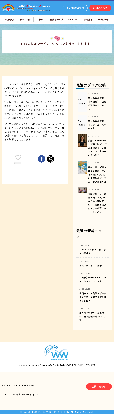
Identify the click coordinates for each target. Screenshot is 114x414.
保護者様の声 (57, 19)
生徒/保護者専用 (75, 8)
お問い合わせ (100, 8)
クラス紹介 (25, 19)
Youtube (72, 19)
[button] (41, 159)
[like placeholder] (18, 157)
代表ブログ (104, 19)
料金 (41, 19)
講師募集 (88, 19)
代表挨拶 (10, 19)
